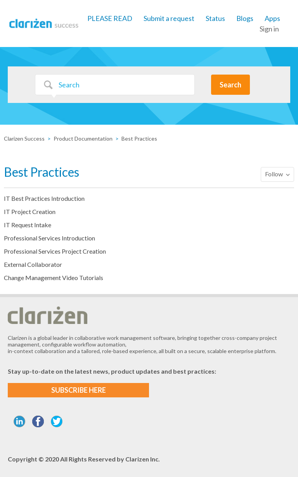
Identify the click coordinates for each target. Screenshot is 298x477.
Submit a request (169, 18)
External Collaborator (33, 264)
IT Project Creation (29, 211)
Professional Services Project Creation (55, 251)
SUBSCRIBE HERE (78, 390)
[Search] (115, 84)
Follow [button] (274, 174)
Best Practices (139, 138)
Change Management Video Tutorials (53, 277)
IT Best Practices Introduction (44, 198)
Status (215, 18)
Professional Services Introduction (49, 238)
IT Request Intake (27, 224)
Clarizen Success (24, 138)
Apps (272, 18)
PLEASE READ (109, 18)
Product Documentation (83, 138)
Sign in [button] (269, 28)
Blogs (244, 18)
